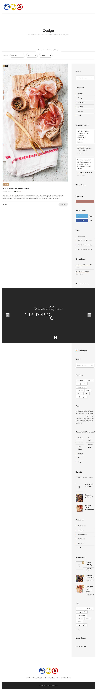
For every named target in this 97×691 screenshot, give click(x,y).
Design (80, 98)
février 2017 (90, 439)
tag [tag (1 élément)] (86, 393)
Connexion (81, 236)
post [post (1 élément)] (87, 390)
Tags (28, 55)
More (5, 204)
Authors (42, 55)
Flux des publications (84, 240)
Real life (80, 107)
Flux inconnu (82, 350)
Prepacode (55, 678)
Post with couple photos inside (16, 188)
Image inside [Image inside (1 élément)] (82, 384)
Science (80, 111)
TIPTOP (15, 191)
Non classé (81, 102)
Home (39, 50)
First (78, 477)
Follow (91, 216)
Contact (47, 678)
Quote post (88, 172)
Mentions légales (66, 678)
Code (34, 678)
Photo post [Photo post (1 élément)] (81, 387)
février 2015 (90, 446)
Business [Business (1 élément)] (80, 380)
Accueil (28, 678)
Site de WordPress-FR (85, 249)
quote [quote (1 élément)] (79, 393)
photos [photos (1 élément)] (80, 390)
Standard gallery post (82, 272)
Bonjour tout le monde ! (83, 265)
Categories (14, 55)
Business (80, 93)
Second (85, 477)
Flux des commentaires (85, 245)
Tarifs (40, 678)
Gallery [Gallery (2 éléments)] (89, 380)
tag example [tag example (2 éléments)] (81, 397)
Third (91, 477)
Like (90, 220)
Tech (79, 115)
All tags (78, 629)
